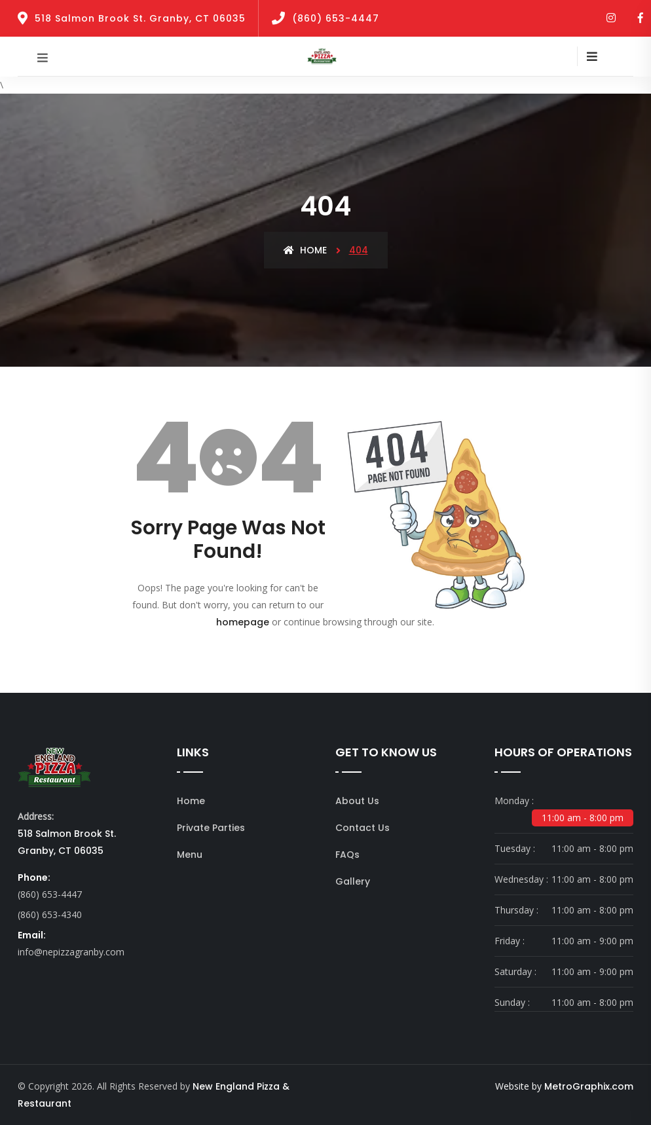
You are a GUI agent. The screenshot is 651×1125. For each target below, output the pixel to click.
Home (305, 250)
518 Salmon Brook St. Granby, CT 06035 (140, 18)
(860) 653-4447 (335, 18)
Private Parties (211, 827)
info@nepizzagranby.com (71, 952)
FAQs (347, 854)
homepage (242, 622)
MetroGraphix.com (588, 1086)
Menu (189, 854)
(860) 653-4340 (50, 914)
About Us (357, 800)
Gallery (352, 881)
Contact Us (362, 827)
